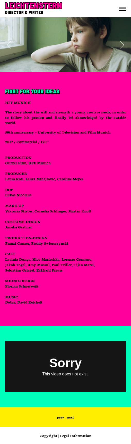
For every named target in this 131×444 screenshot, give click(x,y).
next (70, 417)
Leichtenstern (33, 5)
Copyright (48, 435)
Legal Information (75, 435)
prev (60, 417)
